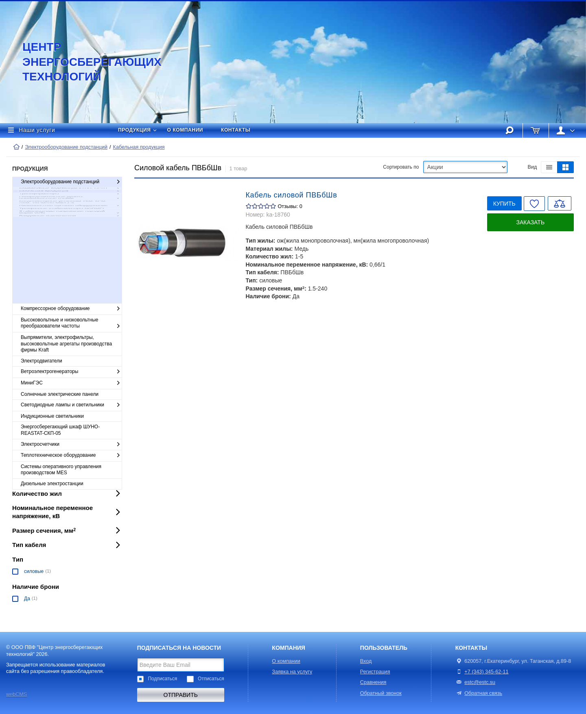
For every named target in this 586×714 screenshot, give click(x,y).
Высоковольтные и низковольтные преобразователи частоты (71, 323)
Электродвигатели (41, 361)
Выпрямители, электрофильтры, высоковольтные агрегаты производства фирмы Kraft (66, 343)
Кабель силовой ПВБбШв (291, 195)
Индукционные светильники (52, 416)
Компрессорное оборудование (71, 309)
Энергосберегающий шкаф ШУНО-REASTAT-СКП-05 (60, 430)
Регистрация (375, 672)
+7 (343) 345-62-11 (486, 672)
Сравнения (373, 682)
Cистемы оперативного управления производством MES (61, 470)
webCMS (16, 694)
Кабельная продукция (139, 147)
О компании (185, 130)
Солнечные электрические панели (59, 394)
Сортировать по (401, 167)
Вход (366, 661)
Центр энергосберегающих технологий (83, 62)
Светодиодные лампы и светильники (71, 405)
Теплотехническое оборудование (71, 455)
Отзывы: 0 (290, 206)
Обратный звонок (381, 693)
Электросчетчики (71, 444)
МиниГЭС (71, 383)
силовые (34, 571)
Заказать (530, 222)
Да (27, 598)
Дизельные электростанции (52, 483)
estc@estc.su (479, 682)
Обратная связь (478, 693)
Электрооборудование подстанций (66, 147)
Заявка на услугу (292, 672)
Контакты (235, 130)
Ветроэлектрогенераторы (71, 372)
